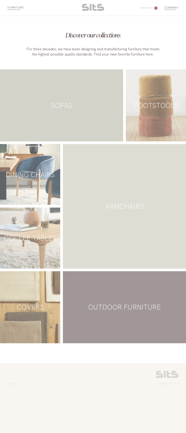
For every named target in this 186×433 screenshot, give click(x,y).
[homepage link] (93, 10)
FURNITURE (16, 7)
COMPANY (171, 7)
